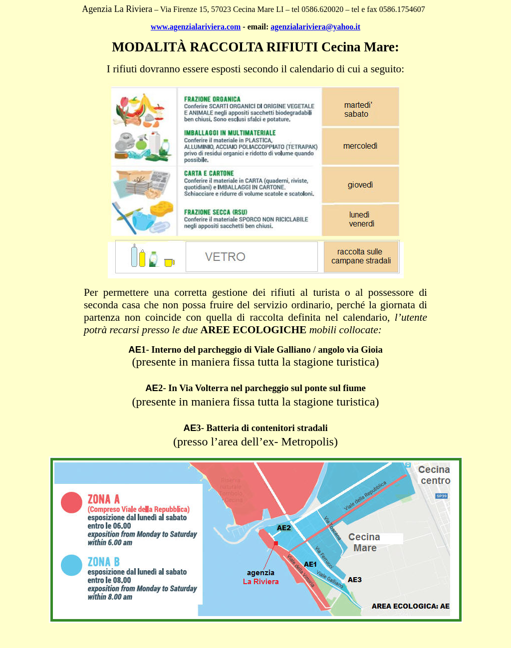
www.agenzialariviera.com (196, 26)
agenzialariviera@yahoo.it (315, 26)
